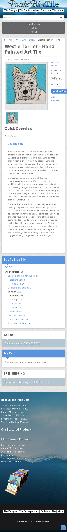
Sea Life (16, 283)
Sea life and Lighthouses (21, 275)
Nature (14, 311)
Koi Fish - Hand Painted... (13, 445)
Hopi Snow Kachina (11, 461)
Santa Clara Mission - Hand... (15, 405)
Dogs (31, 40)
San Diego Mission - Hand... (15, 409)
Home (5, 40)
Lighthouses (16, 279)
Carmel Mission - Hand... (13, 412)
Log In (33, 28)
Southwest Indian (17, 323)
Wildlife (12, 291)
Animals (14, 295)
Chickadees (7, 455)
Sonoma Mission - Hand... (14, 419)
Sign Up (34, 31)
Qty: (53, 84)
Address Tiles (17, 319)
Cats (14, 303)
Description (15, 143)
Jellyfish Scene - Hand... (13, 452)
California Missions (18, 287)
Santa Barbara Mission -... (14, 415)
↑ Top (63, 527)
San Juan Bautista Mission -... (16, 422)
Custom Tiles (15, 315)
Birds (15, 307)
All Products (12, 271)
